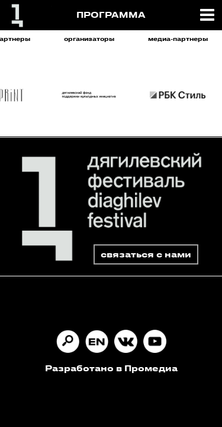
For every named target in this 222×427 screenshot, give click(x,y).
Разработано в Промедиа (111, 368)
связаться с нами (146, 254)
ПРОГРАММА (111, 14)
